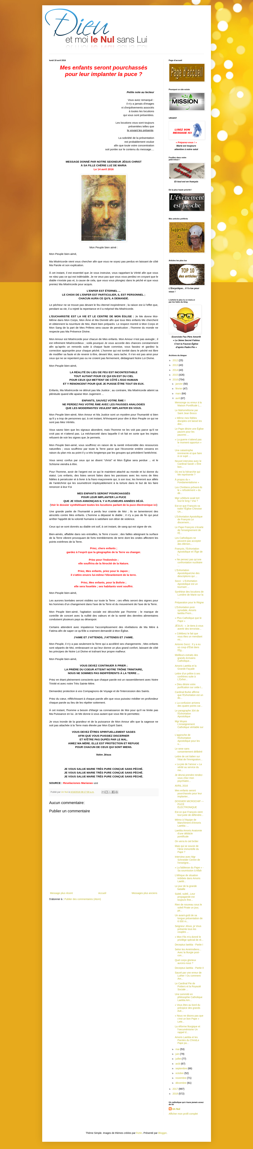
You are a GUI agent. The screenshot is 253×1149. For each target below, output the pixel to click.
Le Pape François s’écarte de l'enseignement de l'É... (189, 530)
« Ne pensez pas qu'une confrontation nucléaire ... (188, 562)
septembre (181, 1068)
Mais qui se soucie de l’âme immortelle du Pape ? (187, 849)
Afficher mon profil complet (183, 1113)
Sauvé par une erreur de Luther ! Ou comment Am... (188, 975)
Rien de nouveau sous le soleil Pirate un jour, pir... (188, 907)
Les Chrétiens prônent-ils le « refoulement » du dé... (188, 490)
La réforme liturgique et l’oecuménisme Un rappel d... (187, 1029)
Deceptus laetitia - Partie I (189, 944)
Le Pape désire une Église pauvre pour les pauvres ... (189, 431)
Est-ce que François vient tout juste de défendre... (189, 813)
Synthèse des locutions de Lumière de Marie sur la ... (189, 594)
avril (178, 398)
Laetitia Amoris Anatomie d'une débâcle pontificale (188, 833)
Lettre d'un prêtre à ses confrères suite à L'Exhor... (187, 676)
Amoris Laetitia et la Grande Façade (185, 667)
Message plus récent (61, 893)
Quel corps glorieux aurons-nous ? (185, 962)
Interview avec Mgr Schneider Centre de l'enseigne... (187, 859)
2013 (175, 365)
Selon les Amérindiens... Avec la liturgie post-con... (188, 952)
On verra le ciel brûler (186, 841)
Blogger (162, 1133)
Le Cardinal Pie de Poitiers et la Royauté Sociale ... (188, 986)
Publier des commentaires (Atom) (82, 899)
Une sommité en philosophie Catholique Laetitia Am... (188, 997)
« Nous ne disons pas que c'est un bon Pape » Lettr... (189, 1018)
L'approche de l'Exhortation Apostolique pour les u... (187, 739)
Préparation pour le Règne (189, 602)
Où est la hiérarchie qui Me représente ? (187, 473)
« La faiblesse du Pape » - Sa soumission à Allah (189, 869)
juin (177, 1054)
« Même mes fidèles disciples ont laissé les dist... (188, 421)
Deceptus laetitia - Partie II (189, 967)
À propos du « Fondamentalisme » (187, 481)
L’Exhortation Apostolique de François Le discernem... (188, 519)
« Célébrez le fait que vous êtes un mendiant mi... (188, 636)
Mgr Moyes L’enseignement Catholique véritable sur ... (189, 726)
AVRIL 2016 (181, 785)
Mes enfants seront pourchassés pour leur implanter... (188, 793)
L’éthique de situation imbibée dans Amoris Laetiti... (187, 878)
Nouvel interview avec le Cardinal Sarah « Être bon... (188, 464)
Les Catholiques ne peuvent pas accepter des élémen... (188, 540)
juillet (178, 1058)
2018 (175, 1093)
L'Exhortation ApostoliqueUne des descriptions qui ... (187, 573)
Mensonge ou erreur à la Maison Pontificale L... (188, 404)
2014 (175, 370)
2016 (175, 379)
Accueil (102, 893)
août (178, 1063)
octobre (179, 1073)
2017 (175, 1088)
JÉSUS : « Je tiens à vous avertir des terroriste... (189, 627)
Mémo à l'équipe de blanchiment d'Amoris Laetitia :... (188, 822)
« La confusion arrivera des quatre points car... (188, 704)
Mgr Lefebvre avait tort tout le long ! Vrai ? (187, 499)
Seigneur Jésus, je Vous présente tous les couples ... (188, 929)
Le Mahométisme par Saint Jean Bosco (186, 412)
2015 (175, 374)
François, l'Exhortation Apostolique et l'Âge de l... (189, 551)
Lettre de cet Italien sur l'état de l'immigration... (188, 758)
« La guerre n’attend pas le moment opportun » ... (188, 442)
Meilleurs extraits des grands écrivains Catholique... (186, 658)
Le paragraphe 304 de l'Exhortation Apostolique (187, 713)
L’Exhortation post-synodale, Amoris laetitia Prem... (185, 610)
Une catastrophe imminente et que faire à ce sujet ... (188, 453)
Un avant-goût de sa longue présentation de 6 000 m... (188, 918)
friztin (139, 1133)
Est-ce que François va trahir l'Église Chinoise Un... (188, 508)
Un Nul (176, 1109)
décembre (181, 1082)
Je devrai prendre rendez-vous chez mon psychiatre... (189, 778)
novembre (181, 1078)
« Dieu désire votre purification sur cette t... (189, 686)
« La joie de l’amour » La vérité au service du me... (188, 767)
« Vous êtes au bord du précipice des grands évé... (187, 1008)
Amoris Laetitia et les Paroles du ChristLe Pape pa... (187, 1040)
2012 (175, 360)
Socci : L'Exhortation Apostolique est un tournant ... (186, 584)
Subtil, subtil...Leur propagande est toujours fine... (185, 896)
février (179, 388)
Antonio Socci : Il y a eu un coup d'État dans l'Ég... (187, 647)
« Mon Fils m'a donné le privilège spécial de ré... (189, 938)
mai (177, 1049)
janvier (179, 383)
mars (178, 393)
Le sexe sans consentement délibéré (188, 750)
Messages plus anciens (144, 893)
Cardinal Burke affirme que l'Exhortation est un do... (189, 695)
